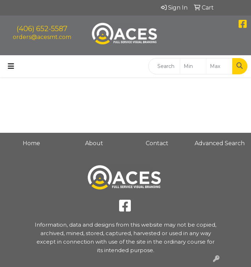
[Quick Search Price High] (219, 66)
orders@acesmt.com (42, 37)
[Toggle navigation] (11, 66)
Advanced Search (220, 143)
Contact (157, 143)
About (94, 143)
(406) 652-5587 (42, 28)
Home (31, 143)
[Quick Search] (164, 66)
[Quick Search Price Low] (193, 66)
